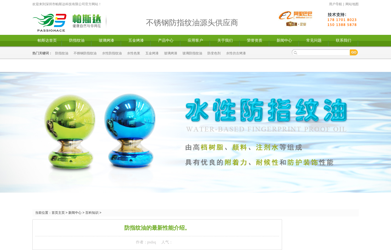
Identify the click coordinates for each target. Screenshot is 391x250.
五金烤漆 (136, 40)
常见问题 (314, 40)
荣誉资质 (254, 40)
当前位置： (43, 213)
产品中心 (165, 40)
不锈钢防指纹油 (85, 53)
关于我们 (225, 40)
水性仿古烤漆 (236, 53)
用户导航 (335, 4)
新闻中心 (284, 40)
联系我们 (343, 40)
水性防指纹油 (112, 53)
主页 (61, 213)
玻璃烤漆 (106, 40)
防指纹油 (77, 40)
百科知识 (92, 213)
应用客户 (195, 40)
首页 (55, 213)
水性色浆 (133, 53)
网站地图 (352, 4)
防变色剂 (214, 53)
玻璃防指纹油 (192, 53)
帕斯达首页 (47, 40)
